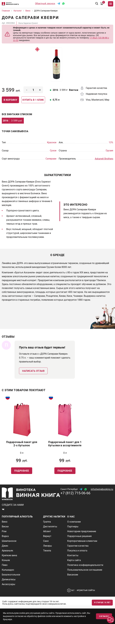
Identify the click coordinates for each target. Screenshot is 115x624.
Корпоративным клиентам (82, 541)
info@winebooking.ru (102, 489)
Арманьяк (7, 550)
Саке (46, 541)
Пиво (4, 565)
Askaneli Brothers (104, 158)
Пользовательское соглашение (84, 569)
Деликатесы (8, 579)
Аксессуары (8, 584)
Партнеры (72, 526)
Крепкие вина (9, 555)
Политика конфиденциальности (85, 565)
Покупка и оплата (77, 550)
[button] (110, 619)
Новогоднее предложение (81, 531)
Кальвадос (8, 569)
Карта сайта (74, 560)
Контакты (72, 555)
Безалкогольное (11, 574)
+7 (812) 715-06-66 (75, 493)
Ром (4, 531)
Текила (47, 550)
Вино (4, 521)
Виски (5, 526)
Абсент (47, 531)
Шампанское (9, 541)
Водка (5, 536)
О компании (74, 521)
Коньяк (6, 560)
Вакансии (72, 574)
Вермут (47, 536)
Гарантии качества (77, 545)
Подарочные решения (79, 536)
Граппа (47, 521)
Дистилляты (50, 526)
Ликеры (47, 545)
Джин (5, 545)
